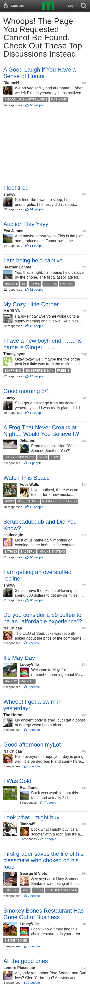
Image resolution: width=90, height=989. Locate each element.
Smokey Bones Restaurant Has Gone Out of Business (43, 913)
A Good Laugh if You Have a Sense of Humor (39, 72)
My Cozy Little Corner (31, 304)
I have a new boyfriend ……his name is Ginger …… (42, 343)
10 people (36, 557)
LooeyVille (29, 664)
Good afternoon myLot (32, 744)
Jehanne (27, 441)
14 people (36, 209)
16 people (36, 105)
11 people (36, 412)
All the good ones (25, 961)
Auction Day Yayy (25, 224)
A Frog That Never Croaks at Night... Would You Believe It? (41, 430)
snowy (9, 194)
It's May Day (19, 658)
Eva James (13, 231)
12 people (36, 289)
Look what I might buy (31, 817)
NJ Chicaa (12, 628)
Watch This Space (26, 477)
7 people (50, 802)
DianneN (11, 83)
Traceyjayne (14, 354)
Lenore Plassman (19, 968)
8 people (34, 730)
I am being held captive (33, 260)
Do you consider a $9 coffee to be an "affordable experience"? (42, 618)
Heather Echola (17, 267)
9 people (34, 643)
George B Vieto (33, 873)
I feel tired (16, 187)
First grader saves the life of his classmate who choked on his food (43, 860)
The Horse (12, 715)
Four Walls (29, 484)
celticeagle (13, 535)
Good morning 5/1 (26, 391)
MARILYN (11, 311)
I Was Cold (17, 781)
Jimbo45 (27, 824)
